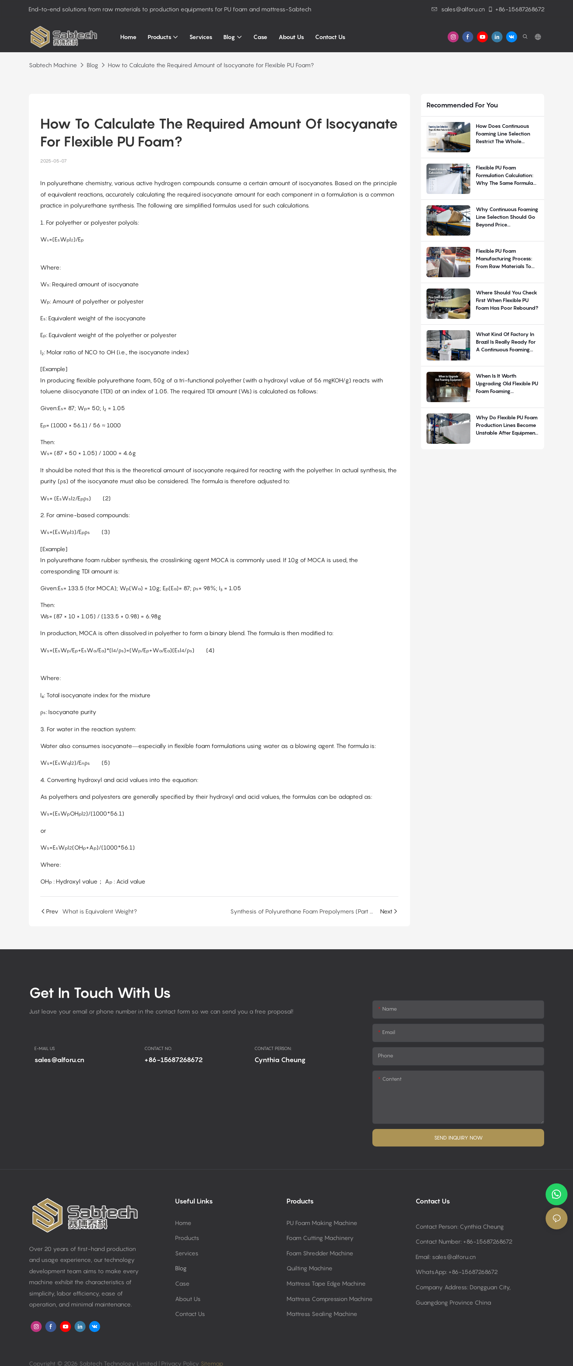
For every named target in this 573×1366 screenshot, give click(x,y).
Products (187, 1237)
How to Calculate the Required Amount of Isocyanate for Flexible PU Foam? (211, 65)
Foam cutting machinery (320, 1237)
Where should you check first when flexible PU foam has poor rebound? (507, 300)
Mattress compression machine (329, 1298)
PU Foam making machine (321, 1222)
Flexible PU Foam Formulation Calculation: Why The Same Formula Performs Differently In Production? (504, 175)
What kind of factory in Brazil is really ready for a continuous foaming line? (506, 342)
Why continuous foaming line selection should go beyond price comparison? (507, 217)
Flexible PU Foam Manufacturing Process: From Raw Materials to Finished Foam (504, 259)
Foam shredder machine (319, 1253)
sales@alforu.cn (458, 9)
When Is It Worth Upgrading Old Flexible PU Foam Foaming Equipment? (507, 384)
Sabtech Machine (53, 65)
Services (186, 1253)
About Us (188, 1298)
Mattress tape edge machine (326, 1283)
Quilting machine (309, 1268)
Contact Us (190, 1313)
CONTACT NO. (158, 1048)
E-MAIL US (44, 1048)
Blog (92, 65)
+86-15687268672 (515, 9)
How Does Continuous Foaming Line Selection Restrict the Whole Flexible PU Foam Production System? (503, 134)
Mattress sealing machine (321, 1313)
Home (183, 1222)
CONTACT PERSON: (273, 1048)
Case (182, 1283)
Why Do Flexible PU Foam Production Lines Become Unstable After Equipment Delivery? (507, 425)
